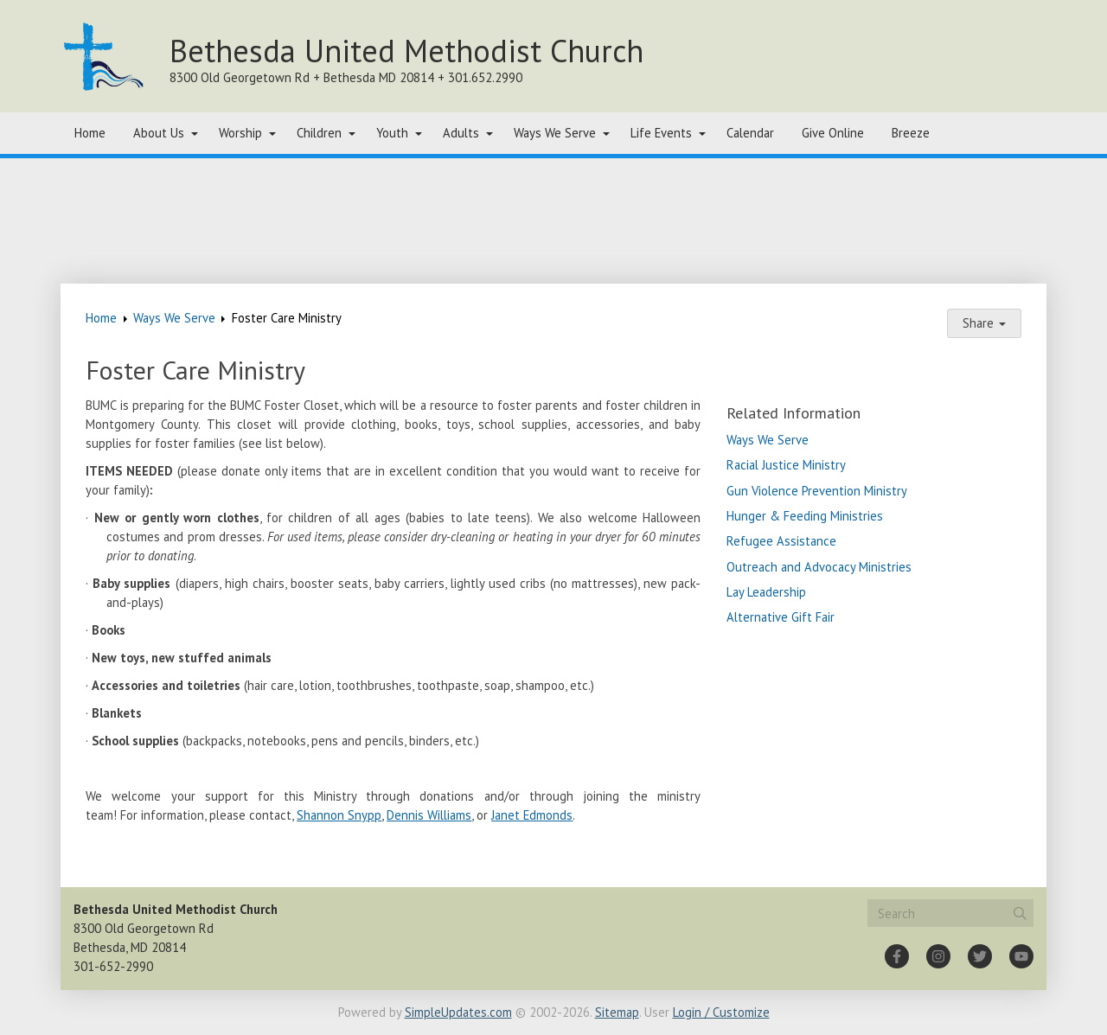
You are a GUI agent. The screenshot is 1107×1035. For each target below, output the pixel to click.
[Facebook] (897, 956)
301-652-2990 (113, 966)
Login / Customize (721, 1012)
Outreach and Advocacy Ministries (819, 567)
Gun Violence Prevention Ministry (816, 490)
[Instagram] (938, 956)
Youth (392, 133)
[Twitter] (980, 956)
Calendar (750, 133)
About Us (158, 133)
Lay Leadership (766, 592)
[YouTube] (1021, 956)
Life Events (661, 133)
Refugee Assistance (781, 541)
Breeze (911, 133)
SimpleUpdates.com (458, 1012)
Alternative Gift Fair (780, 617)
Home (90, 133)
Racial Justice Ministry (786, 465)
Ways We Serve (555, 133)
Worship (240, 133)
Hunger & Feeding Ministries (804, 516)
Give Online (833, 133)
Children (319, 133)
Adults (461, 133)
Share (984, 323)
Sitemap (617, 1012)
